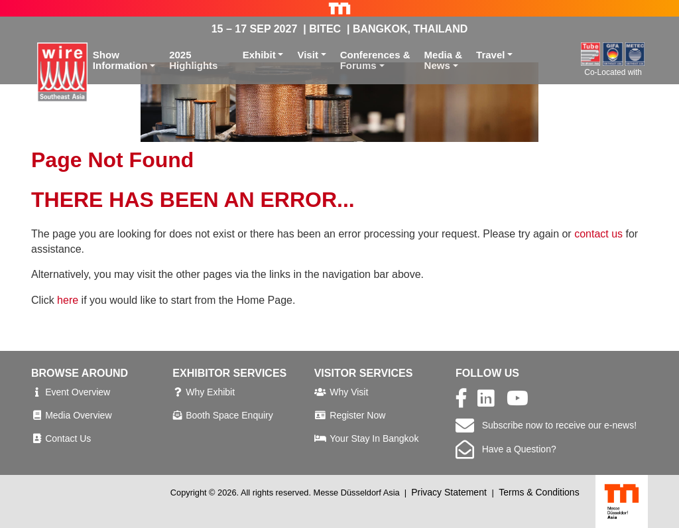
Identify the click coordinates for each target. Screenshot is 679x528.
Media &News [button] (443, 60)
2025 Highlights (193, 60)
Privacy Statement (449, 492)
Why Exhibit (210, 392)
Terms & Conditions (539, 492)
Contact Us (68, 438)
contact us (598, 233)
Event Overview (77, 392)
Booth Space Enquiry (229, 415)
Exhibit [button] (259, 54)
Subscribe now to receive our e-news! (546, 425)
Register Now (357, 415)
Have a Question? (506, 449)
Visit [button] (307, 54)
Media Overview (78, 415)
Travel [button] (490, 54)
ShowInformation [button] (120, 60)
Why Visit (349, 392)
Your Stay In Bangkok (374, 438)
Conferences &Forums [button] (375, 60)
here (67, 300)
